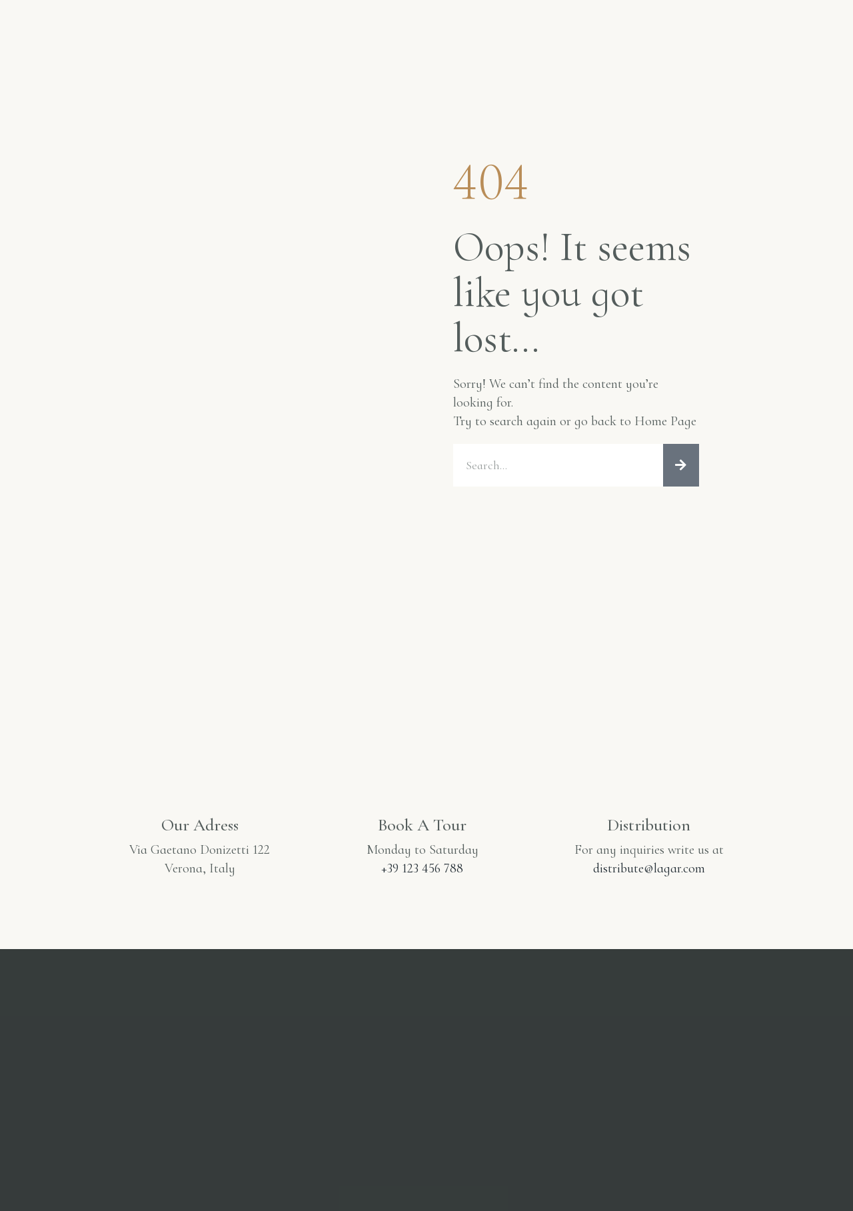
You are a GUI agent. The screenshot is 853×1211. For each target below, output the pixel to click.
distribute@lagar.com (649, 868)
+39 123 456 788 (422, 868)
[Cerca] (681, 465)
